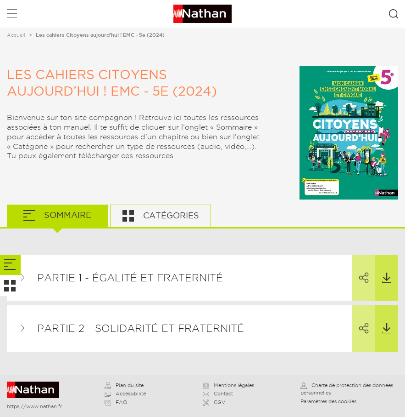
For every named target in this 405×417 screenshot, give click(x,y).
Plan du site (124, 385)
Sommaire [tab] (66, 215)
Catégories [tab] (170, 215)
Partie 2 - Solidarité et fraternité (140, 328)
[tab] (10, 265)
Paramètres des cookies (328, 401)
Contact (218, 393)
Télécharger (383, 269)
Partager (360, 269)
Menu (12, 15)
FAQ (116, 402)
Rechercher (393, 13)
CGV (214, 402)
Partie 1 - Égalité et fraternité (130, 277)
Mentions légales (228, 385)
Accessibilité (125, 393)
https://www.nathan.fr (34, 406)
